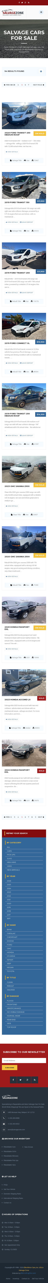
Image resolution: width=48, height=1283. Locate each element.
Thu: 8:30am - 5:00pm (11, 1236)
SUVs (9, 858)
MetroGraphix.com (28, 1273)
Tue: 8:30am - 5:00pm (11, 1227)
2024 (9, 888)
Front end (12, 1004)
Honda (10, 952)
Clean (10, 982)
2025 (9, 885)
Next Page (38, 85)
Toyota (10, 971)
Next (41, 817)
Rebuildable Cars (8, 1147)
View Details (12, 152)
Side (9, 1023)
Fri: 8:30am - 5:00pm (10, 1240)
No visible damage (15, 1012)
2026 (9, 881)
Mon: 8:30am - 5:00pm (11, 1223)
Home (8, 1279)
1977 (8, 919)
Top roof (11, 1027)
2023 (9, 892)
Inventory (16, 1279)
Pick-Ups (11, 855)
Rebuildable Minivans (10, 1156)
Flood (10, 1001)
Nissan (10, 967)
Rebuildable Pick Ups (10, 1160)
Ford (9, 945)
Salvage (11, 990)
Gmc (9, 948)
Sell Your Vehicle (8, 1189)
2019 (9, 907)
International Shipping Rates (12, 1198)
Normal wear (13, 1016)
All (8, 847)
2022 (9, 896)
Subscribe (9, 1068)
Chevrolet (12, 937)
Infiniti (10, 960)
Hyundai (11, 956)
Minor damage (14, 1008)
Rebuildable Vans (9, 1165)
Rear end (11, 1020)
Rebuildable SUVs (9, 1151)
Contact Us (6, 1203)
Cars (9, 851)
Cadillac (11, 933)
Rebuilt (10, 986)
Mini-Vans (11, 862)
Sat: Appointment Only (11, 1245)
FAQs (5, 1185)
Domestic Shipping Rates (11, 1194)
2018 (9, 911)
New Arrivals (13, 870)
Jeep (9, 964)
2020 (9, 903)
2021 (8, 900)
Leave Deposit (26, 222)
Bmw (9, 930)
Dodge (10, 941)
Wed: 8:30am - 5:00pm (11, 1232)
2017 (8, 915)
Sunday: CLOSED (9, 1249)
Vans (9, 866)
